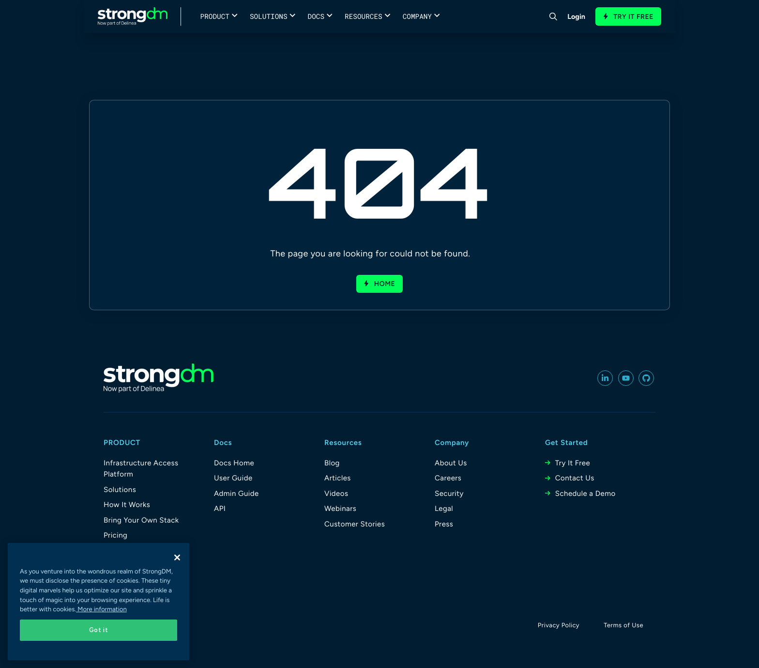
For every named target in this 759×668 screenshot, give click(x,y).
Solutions (269, 16)
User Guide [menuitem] (233, 478)
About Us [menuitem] (451, 463)
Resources (363, 16)
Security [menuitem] (449, 493)
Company (417, 16)
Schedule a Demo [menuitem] (585, 493)
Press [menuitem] (444, 524)
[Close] (177, 557)
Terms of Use (623, 625)
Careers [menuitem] (448, 478)
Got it (98, 630)
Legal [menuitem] (444, 508)
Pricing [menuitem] (115, 535)
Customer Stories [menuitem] (354, 524)
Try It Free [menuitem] (572, 463)
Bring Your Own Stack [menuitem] (141, 520)
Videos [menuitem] (336, 493)
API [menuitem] (220, 508)
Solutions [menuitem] (120, 489)
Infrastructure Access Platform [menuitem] (141, 468)
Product (214, 16)
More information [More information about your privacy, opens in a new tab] (101, 609)
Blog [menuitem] (332, 463)
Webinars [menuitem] (340, 508)
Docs (316, 16)
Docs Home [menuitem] (234, 463)
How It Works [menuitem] (127, 504)
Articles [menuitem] (337, 478)
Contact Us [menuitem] (574, 478)
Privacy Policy (558, 625)
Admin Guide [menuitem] (236, 493)
